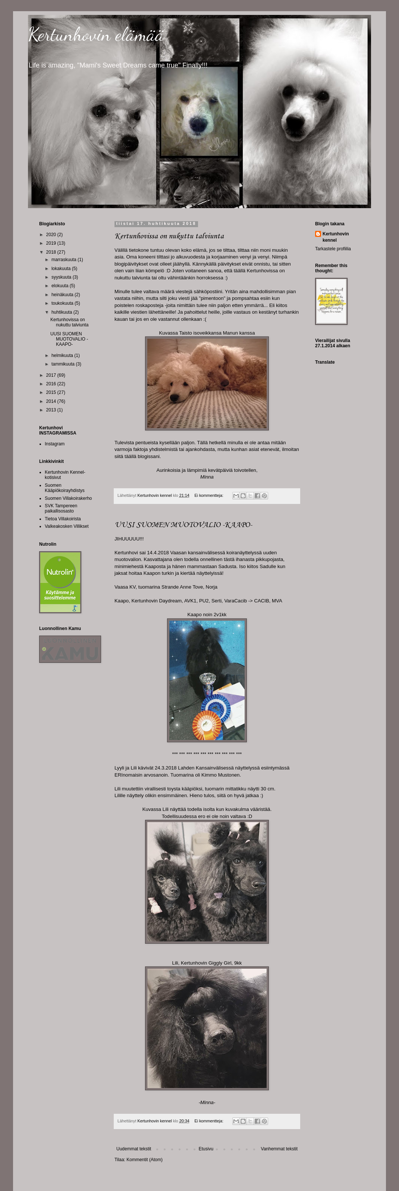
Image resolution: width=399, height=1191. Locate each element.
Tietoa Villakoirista (63, 518)
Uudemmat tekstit (133, 1148)
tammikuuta (63, 364)
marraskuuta (64, 259)
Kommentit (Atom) (144, 1159)
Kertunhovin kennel (336, 237)
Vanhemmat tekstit (279, 1148)
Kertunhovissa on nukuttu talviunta (169, 236)
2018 (51, 252)
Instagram (55, 443)
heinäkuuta (63, 294)
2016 (51, 383)
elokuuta (60, 285)
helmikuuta (62, 355)
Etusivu (206, 1148)
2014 (51, 401)
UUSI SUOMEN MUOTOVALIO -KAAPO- (183, 525)
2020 (51, 234)
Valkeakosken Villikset (67, 526)
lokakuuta (61, 268)
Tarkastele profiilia (333, 248)
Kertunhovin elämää (96, 34)
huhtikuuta (62, 312)
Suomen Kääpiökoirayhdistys (65, 488)
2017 (51, 375)
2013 (51, 410)
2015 (51, 392)
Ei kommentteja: (209, 495)
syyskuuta (62, 277)
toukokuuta (63, 303)
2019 (51, 243)
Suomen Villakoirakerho (68, 498)
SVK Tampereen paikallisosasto (61, 508)
